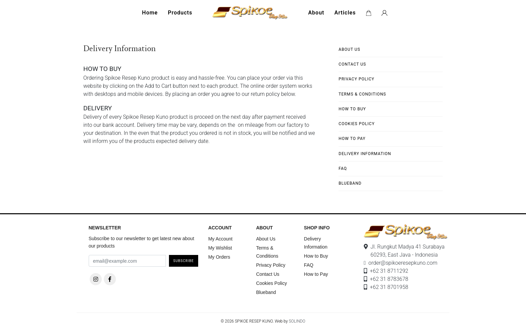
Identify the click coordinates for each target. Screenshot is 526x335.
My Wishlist (220, 248)
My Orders (219, 257)
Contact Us (352, 64)
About (316, 12)
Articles (345, 12)
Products (180, 12)
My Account (220, 238)
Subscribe (183, 261)
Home (150, 12)
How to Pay (352, 138)
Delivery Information (365, 153)
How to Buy (352, 109)
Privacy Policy (357, 79)
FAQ (343, 168)
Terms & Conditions (362, 94)
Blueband (350, 183)
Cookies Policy (357, 123)
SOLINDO (297, 321)
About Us (349, 49)
